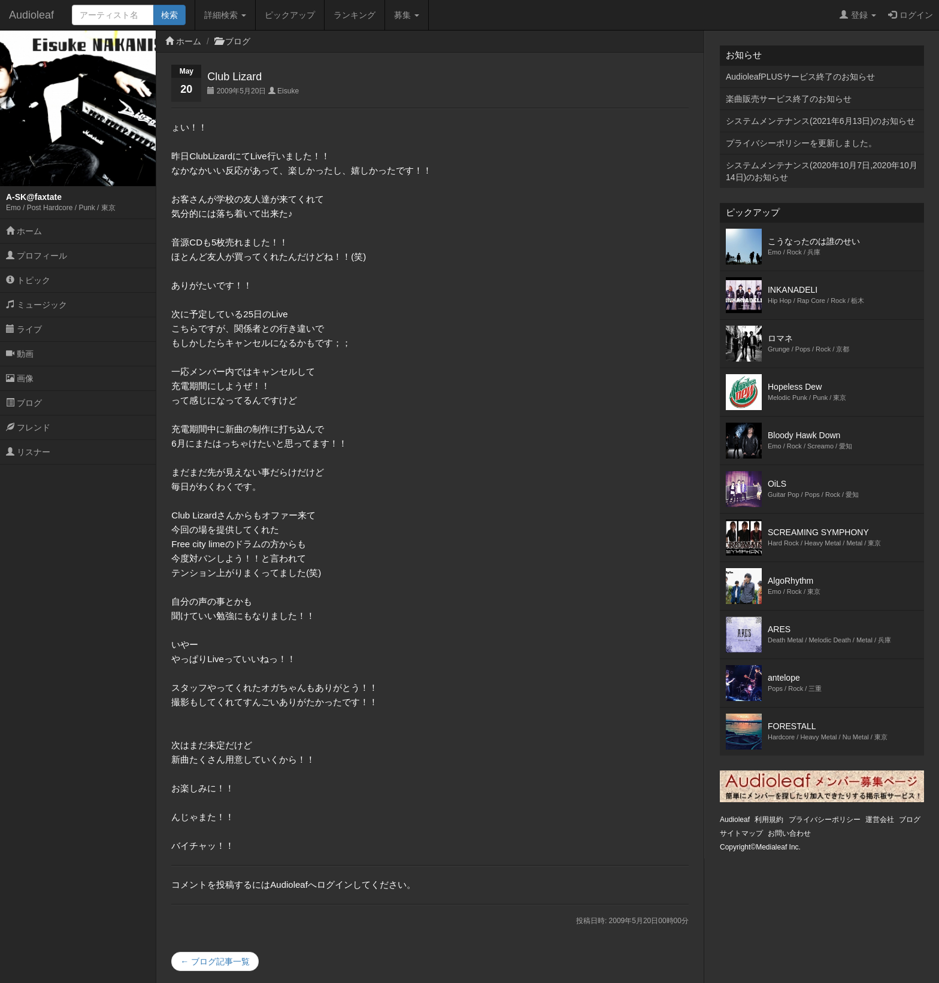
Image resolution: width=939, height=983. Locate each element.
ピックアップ (290, 15)
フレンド (28, 427)
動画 (20, 354)
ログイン (910, 15)
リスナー (28, 452)
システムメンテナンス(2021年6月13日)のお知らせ (820, 121)
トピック (28, 280)
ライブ (24, 329)
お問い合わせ (789, 833)
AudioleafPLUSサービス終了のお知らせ (800, 76)
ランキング (354, 15)
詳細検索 (225, 15)
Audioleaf (31, 15)
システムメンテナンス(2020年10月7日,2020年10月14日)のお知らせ (821, 171)
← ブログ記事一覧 (215, 961)
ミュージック (36, 305)
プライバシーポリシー (825, 819)
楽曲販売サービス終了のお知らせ (789, 99)
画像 (20, 378)
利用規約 (769, 819)
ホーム (24, 231)
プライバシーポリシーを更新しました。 (801, 143)
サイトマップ (741, 833)
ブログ (24, 403)
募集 (406, 15)
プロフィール (36, 255)
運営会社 (879, 819)
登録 (858, 15)
